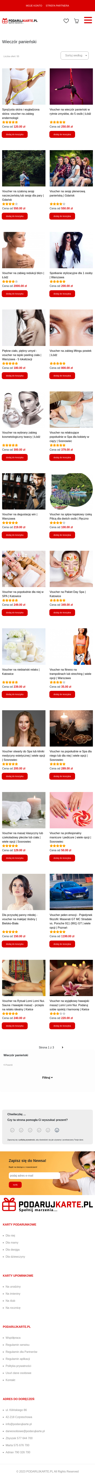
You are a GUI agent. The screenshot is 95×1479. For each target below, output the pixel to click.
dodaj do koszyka (14, 134)
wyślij (15, 1185)
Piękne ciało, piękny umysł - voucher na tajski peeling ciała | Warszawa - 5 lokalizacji (21, 355)
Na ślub (10, 1300)
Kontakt (10, 1380)
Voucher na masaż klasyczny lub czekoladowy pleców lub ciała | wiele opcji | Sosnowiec (22, 837)
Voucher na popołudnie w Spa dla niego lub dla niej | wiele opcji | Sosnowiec (71, 755)
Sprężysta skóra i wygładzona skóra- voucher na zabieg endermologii (20, 113)
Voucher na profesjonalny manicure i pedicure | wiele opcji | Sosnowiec (70, 837)
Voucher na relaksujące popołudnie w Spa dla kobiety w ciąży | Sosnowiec (69, 437)
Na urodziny (13, 1286)
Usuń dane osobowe (18, 1372)
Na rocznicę (13, 1307)
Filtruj (47, 1077)
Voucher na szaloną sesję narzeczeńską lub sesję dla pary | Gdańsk (23, 195)
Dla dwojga (13, 1249)
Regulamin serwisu (17, 1344)
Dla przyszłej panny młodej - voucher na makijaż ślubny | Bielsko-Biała (19, 919)
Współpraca (13, 1337)
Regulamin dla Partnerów (21, 1351)
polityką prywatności (27, 1140)
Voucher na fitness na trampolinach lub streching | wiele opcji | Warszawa (70, 674)
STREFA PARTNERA (57, 5)
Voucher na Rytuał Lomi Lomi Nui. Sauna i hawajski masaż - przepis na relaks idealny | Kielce (23, 1005)
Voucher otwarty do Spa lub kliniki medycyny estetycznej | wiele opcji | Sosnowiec (23, 755)
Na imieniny (13, 1293)
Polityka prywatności (18, 1365)
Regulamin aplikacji (18, 1358)
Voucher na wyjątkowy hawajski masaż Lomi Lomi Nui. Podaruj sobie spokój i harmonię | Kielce (69, 1005)
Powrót (8, 1065)
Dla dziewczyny (15, 1256)
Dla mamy (12, 1242)
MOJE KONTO (34, 5)
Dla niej (10, 1235)
